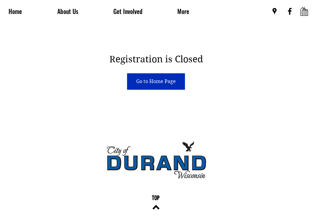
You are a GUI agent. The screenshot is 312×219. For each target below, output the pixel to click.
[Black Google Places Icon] (274, 11)
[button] (183, 11)
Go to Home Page (156, 81)
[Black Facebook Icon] (289, 11)
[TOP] (155, 198)
